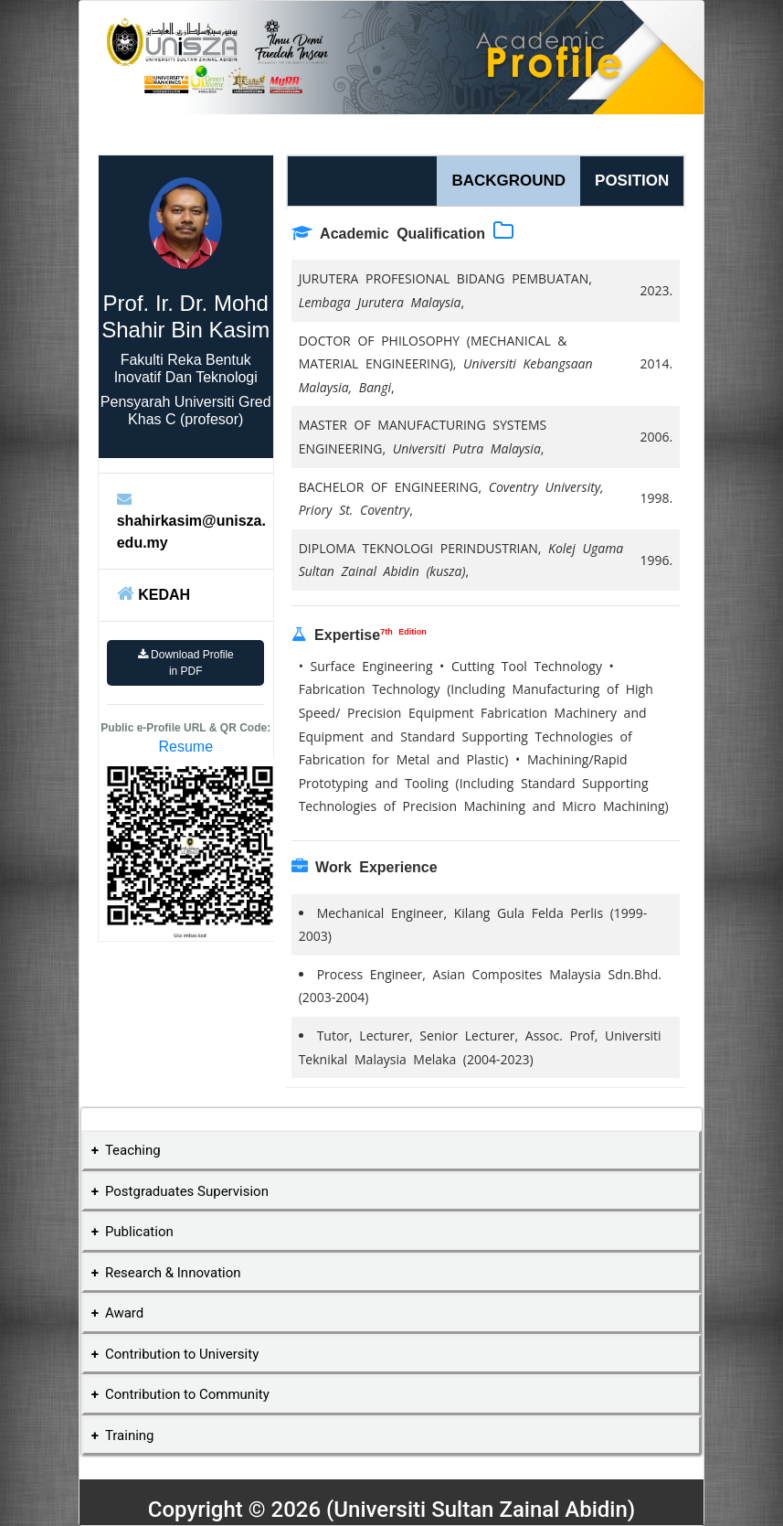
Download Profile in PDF (186, 663)
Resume (185, 746)
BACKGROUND (508, 180)
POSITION (632, 180)
